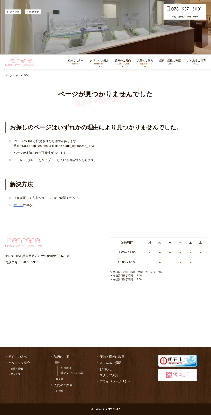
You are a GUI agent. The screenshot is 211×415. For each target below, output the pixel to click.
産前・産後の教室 (170, 62)
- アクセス (14, 374)
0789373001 (186, 9)
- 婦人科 (59, 379)
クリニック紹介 (99, 62)
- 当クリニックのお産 (71, 372)
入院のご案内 (145, 62)
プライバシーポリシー (115, 381)
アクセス (14, 12)
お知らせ (106, 369)
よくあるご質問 (196, 62)
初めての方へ (76, 62)
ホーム (18, 205)
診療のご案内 (123, 62)
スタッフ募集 (109, 375)
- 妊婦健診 (65, 368)
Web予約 (34, 12)
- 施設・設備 (16, 368)
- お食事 (59, 391)
